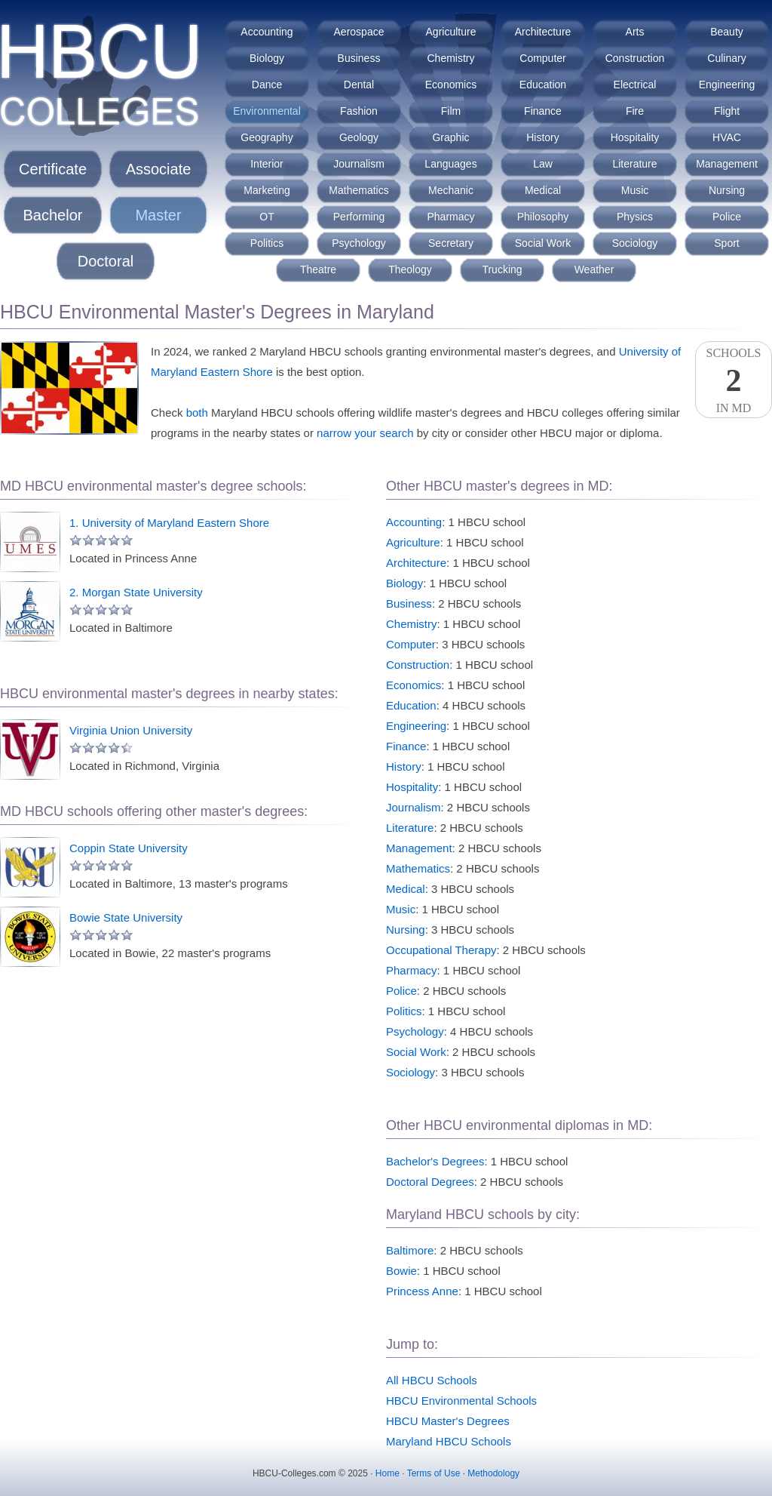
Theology (410, 269)
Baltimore (409, 1250)
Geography (266, 137)
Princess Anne (422, 1291)
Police (726, 217)
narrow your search (365, 432)
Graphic (450, 137)
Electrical (635, 84)
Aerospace (359, 32)
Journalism (358, 164)
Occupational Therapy (441, 949)
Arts (635, 32)
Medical (543, 190)
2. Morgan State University (136, 592)
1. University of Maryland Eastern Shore (169, 522)
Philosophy (543, 217)
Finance (543, 111)
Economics (450, 84)
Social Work (543, 243)
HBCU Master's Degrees (448, 1420)
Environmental (267, 111)
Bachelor (53, 215)
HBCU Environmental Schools (461, 1400)
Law (543, 164)
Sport (726, 243)
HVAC (726, 137)
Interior (266, 164)
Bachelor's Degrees (435, 1161)
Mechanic (450, 190)
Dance (267, 84)
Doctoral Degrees (430, 1181)
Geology (358, 137)
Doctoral (105, 261)
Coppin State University (128, 848)
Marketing (267, 190)
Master (158, 215)
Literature (634, 164)
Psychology (359, 243)
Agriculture (451, 32)
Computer (542, 58)
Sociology (635, 243)
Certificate (53, 169)
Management (727, 164)
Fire (635, 111)
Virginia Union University (130, 730)
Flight (727, 111)
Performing (358, 217)
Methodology (493, 1473)
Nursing (727, 190)
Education (542, 84)
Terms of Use (434, 1473)
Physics (635, 217)
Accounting (266, 32)
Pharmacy (450, 217)
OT (266, 217)
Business (359, 58)
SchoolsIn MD (733, 380)
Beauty (726, 32)
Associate (158, 169)
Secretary (450, 243)
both (197, 412)
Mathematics (358, 190)
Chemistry (450, 58)
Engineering (727, 84)
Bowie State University (125, 917)
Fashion (359, 111)
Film (451, 111)
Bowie (401, 1270)
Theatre (318, 269)
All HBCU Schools (431, 1380)
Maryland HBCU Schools (448, 1441)
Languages (450, 164)
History (542, 137)
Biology (267, 58)
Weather (594, 269)
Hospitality (635, 137)
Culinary (726, 58)
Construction (635, 58)
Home (387, 1473)
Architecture (543, 32)
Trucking (502, 269)
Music (635, 190)
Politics (266, 243)
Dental (359, 84)
